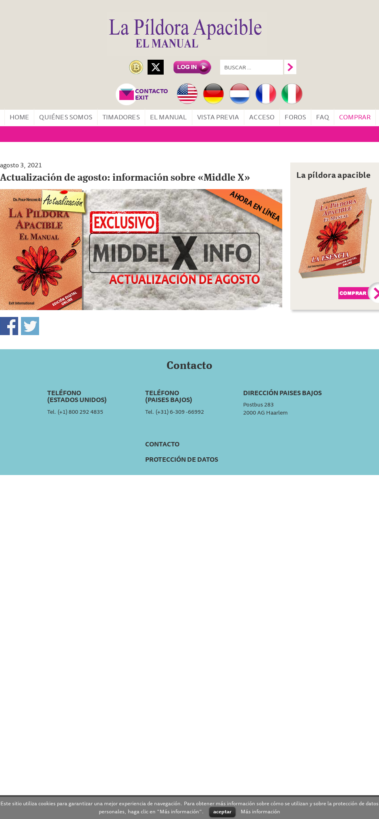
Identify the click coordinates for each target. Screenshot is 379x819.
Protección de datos (181, 459)
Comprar (355, 117)
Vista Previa (218, 117)
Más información (260, 811)
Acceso (262, 117)
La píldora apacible (333, 175)
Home (19, 117)
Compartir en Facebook (9, 326)
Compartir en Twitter (30, 326)
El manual (168, 117)
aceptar (222, 811)
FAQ (322, 117)
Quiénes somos (65, 117)
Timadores (121, 117)
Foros (295, 117)
